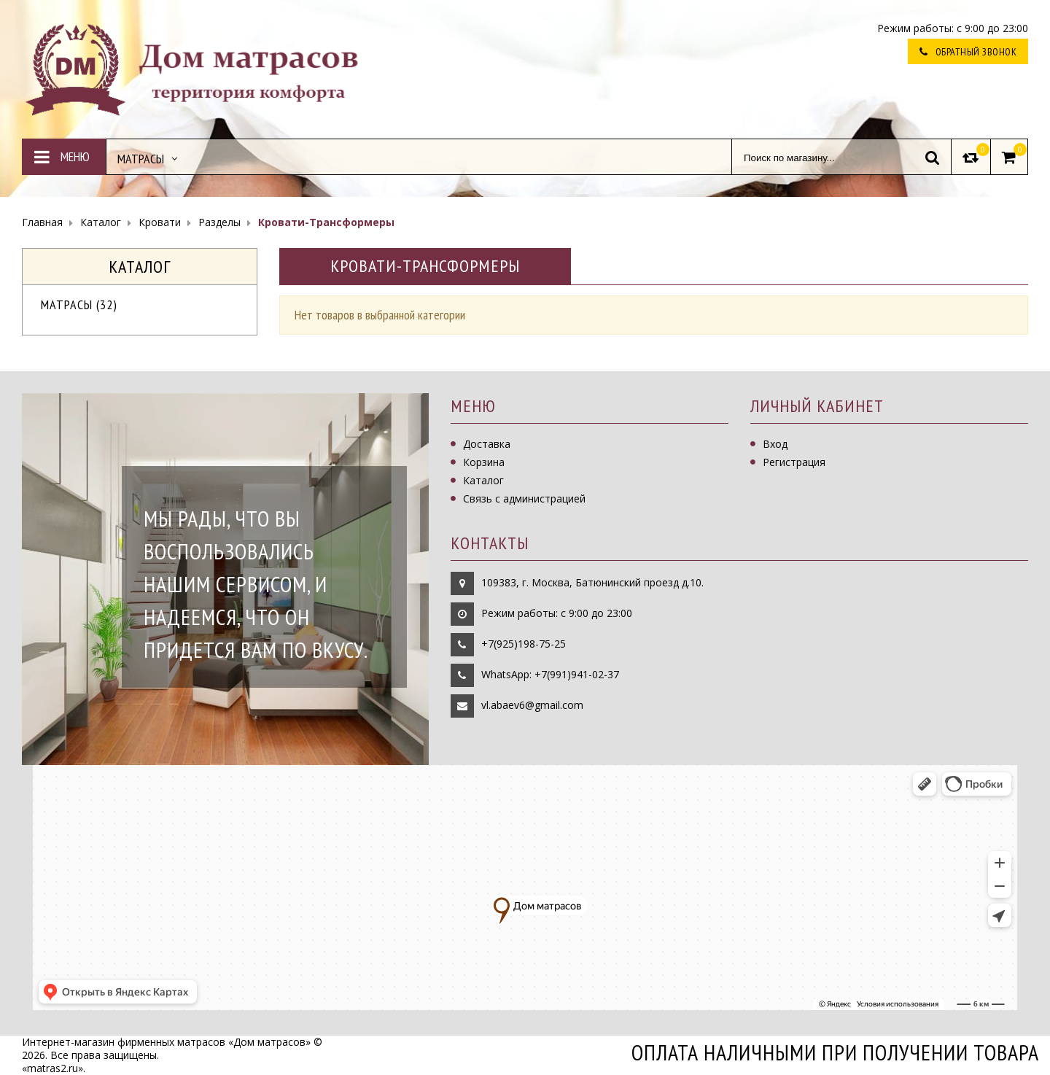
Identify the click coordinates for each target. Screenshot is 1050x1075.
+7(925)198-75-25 (523, 644)
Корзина (484, 462)
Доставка (486, 444)
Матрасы (79, 304)
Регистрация (794, 462)
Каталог (483, 480)
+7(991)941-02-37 (576, 674)
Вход (775, 444)
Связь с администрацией (524, 498)
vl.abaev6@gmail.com (532, 705)
